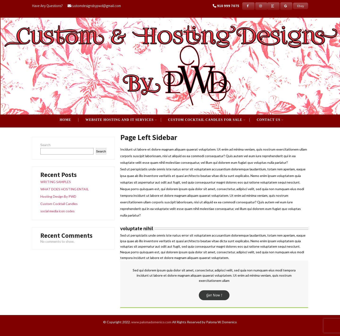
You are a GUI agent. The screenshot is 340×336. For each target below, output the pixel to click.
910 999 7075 (228, 5)
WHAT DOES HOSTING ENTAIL (64, 189)
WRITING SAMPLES (55, 182)
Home (65, 120)
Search (45, 145)
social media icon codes (57, 211)
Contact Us (270, 120)
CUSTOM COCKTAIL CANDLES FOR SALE (207, 120)
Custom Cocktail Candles (59, 204)
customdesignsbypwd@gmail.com (94, 6)
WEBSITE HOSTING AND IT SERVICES (121, 120)
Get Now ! (214, 295)
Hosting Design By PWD (58, 196)
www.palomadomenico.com (151, 322)
